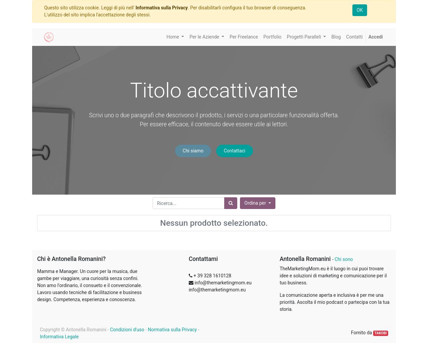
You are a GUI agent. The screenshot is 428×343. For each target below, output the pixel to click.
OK (360, 10)
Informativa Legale (59, 336)
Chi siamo (193, 150)
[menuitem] (244, 37)
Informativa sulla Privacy (162, 7)
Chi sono (344, 259)
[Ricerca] (230, 203)
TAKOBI (380, 333)
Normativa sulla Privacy (172, 329)
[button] (257, 203)
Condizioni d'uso (127, 329)
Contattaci (235, 150)
